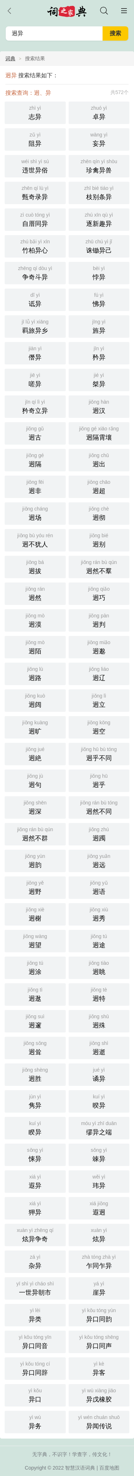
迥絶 (35, 753)
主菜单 (124, 10)
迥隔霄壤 (99, 432)
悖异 (99, 272)
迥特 (99, 993)
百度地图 (109, 1468)
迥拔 (35, 566)
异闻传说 (99, 1421)
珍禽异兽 (99, 165)
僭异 (35, 352)
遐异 (35, 1180)
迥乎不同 (99, 753)
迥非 (35, 486)
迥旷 (35, 726)
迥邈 (99, 646)
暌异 (99, 1100)
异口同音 (35, 1341)
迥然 (35, 593)
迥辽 (99, 673)
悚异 (35, 1154)
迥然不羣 (99, 566)
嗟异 (35, 379)
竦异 (99, 1154)
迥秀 (99, 913)
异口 (35, 1394)
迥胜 (35, 1074)
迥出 (99, 459)
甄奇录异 (35, 192)
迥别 (99, 539)
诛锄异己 (99, 245)
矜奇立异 (35, 406)
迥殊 (99, 1020)
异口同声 (99, 1341)
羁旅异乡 (35, 325)
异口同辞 (35, 1368)
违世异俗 (35, 165)
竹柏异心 (35, 245)
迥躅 (99, 833)
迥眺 (99, 967)
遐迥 (99, 1207)
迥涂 (35, 967)
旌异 (99, 325)
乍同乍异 (99, 1261)
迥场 (35, 512)
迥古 (35, 432)
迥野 (35, 887)
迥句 (35, 780)
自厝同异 (35, 219)
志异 (35, 112)
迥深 (35, 806)
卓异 (99, 112)
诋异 (35, 299)
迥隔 (35, 459)
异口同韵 (99, 1314)
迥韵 (35, 860)
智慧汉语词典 (80, 1468)
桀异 (99, 379)
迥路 (35, 673)
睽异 (35, 1127)
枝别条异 (99, 192)
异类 (35, 1314)
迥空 (99, 726)
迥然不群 (35, 833)
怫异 (99, 299)
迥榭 (35, 913)
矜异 (99, 352)
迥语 (99, 887)
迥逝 (99, 1047)
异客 (99, 1368)
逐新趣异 (99, 219)
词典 (10, 58)
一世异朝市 (35, 1287)
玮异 (99, 1180)
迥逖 (35, 993)
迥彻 (99, 512)
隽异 (35, 1100)
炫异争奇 (35, 1234)
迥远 (99, 860)
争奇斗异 (35, 272)
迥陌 (35, 646)
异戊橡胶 (99, 1394)
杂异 (35, 1261)
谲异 (99, 1074)
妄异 (99, 138)
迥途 (99, 940)
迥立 (99, 700)
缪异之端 (99, 1127)
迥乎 (99, 780)
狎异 (35, 1207)
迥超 (99, 486)
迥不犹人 (35, 539)
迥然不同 (99, 806)
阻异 (35, 138)
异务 (35, 1421)
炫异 (99, 1234)
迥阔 (35, 700)
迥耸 (35, 1047)
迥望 (35, 940)
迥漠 (35, 619)
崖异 (99, 1287)
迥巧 (99, 593)
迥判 (99, 619)
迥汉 (99, 406)
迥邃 (35, 1020)
